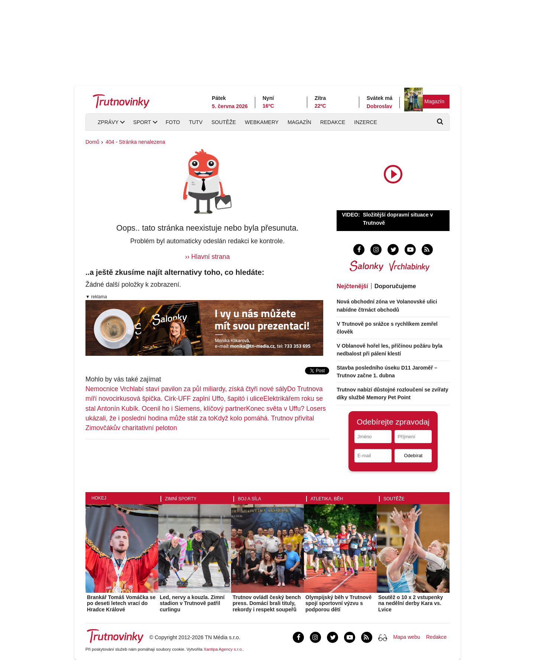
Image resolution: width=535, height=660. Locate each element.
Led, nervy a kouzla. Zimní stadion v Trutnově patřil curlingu (192, 603)
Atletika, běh (327, 498)
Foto (173, 122)
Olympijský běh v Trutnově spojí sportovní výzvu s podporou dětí (338, 603)
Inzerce (365, 122)
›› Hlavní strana (207, 256)
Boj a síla (249, 498)
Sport (142, 122)
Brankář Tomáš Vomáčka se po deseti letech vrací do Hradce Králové (121, 603)
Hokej (98, 498)
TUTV (195, 122)
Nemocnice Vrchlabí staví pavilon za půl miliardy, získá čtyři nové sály (186, 389)
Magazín (434, 101)
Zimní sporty (181, 498)
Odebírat (413, 455)
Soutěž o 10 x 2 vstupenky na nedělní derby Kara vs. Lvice (410, 603)
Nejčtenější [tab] (352, 286)
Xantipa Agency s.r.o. (223, 649)
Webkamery (262, 122)
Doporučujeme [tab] (395, 286)
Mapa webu (406, 637)
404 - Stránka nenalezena (135, 142)
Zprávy (108, 122)
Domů (92, 142)
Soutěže (223, 122)
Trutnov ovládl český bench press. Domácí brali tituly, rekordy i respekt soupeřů (267, 603)
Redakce (333, 122)
